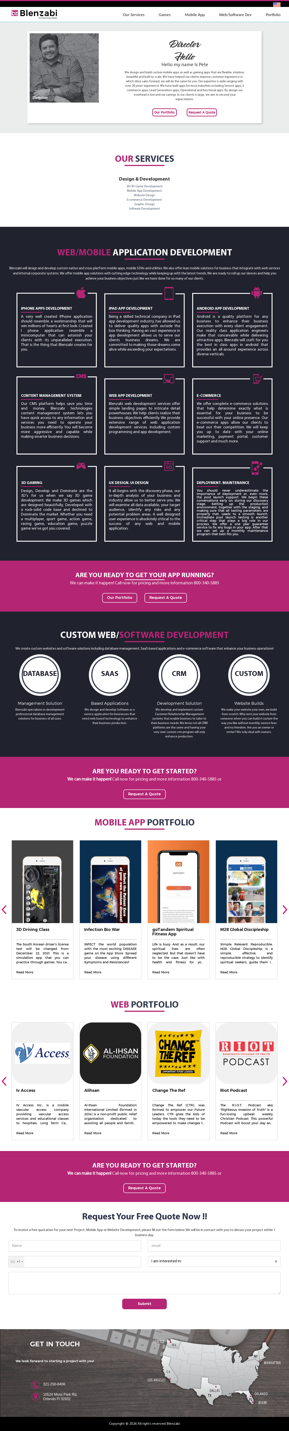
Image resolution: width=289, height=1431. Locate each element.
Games (165, 14)
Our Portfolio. (164, 112)
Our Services (133, 14)
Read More (24, 972)
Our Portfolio (119, 598)
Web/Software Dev (235, 14)
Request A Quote (201, 112)
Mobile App (195, 14)
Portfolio (273, 14)
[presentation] (4, 909)
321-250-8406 (54, 1384)
